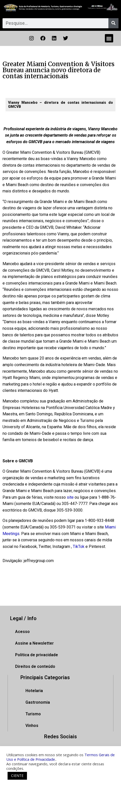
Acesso (22, 631)
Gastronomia (37, 702)
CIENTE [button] (17, 775)
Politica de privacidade (36, 654)
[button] (109, 38)
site (70, 497)
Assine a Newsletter (34, 643)
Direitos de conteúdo (35, 666)
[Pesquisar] (113, 23)
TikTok (78, 546)
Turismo (33, 714)
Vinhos (31, 725)
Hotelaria (34, 690)
